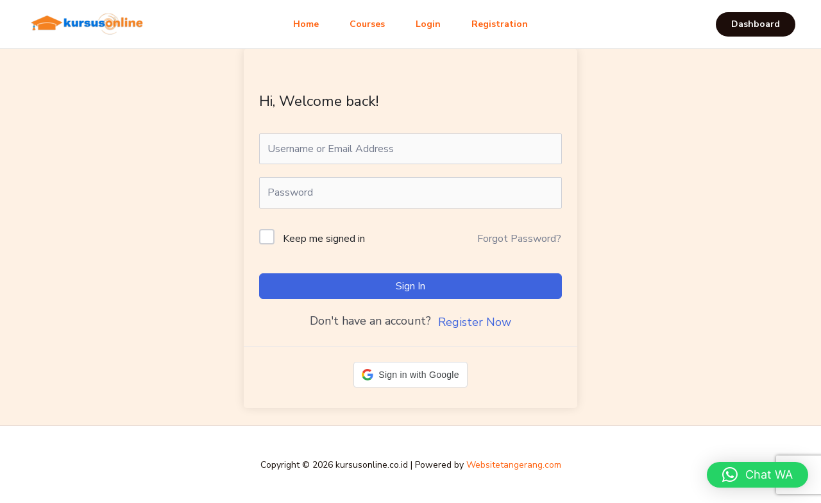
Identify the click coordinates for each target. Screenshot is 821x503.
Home (306, 24)
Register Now (474, 322)
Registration (499, 24)
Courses (367, 24)
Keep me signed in (324, 239)
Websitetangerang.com (513, 465)
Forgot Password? (519, 239)
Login (428, 24)
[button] (755, 24)
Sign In (410, 286)
